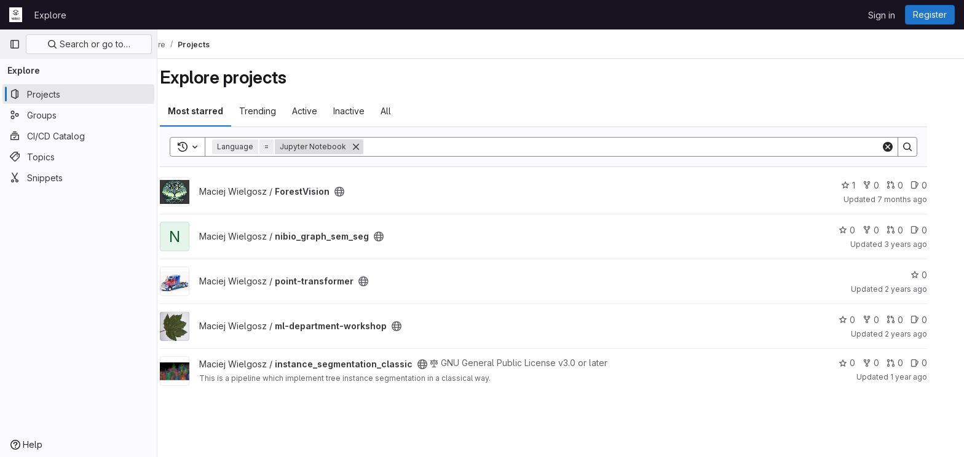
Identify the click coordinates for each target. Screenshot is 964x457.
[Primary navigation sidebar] (15, 44)
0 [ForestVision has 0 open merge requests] (912, 185)
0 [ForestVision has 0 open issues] (936, 185)
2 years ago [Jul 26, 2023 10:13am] (923, 289)
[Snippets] (78, 177)
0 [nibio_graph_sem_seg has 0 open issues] (936, 230)
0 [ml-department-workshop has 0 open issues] (936, 319)
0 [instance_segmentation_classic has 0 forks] (888, 362)
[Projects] (78, 94)
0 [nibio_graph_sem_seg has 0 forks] (888, 230)
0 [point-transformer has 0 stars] (936, 275)
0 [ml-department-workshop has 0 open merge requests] (912, 319)
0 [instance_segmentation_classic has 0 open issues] (936, 362)
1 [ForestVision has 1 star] (865, 185)
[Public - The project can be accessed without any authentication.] (357, 192)
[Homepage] (16, 15)
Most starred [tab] (212, 111)
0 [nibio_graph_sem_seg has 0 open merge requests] (912, 230)
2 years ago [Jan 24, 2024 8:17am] (923, 333)
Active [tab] (321, 111)
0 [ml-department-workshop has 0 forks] (888, 319)
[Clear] (905, 146)
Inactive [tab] (366, 111)
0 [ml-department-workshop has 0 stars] (864, 319)
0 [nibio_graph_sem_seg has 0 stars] (864, 230)
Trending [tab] (274, 111)
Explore (50, 15)
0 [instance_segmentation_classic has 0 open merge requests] (912, 362)
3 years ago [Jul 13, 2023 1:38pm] (922, 244)
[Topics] (78, 156)
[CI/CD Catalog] (78, 136)
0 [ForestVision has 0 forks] (888, 185)
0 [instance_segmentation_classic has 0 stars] (864, 362)
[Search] (639, 146)
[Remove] (373, 146)
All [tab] (403, 111)
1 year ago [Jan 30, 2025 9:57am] (925, 376)
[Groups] (78, 115)
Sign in (881, 15)
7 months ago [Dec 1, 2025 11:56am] (919, 199)
